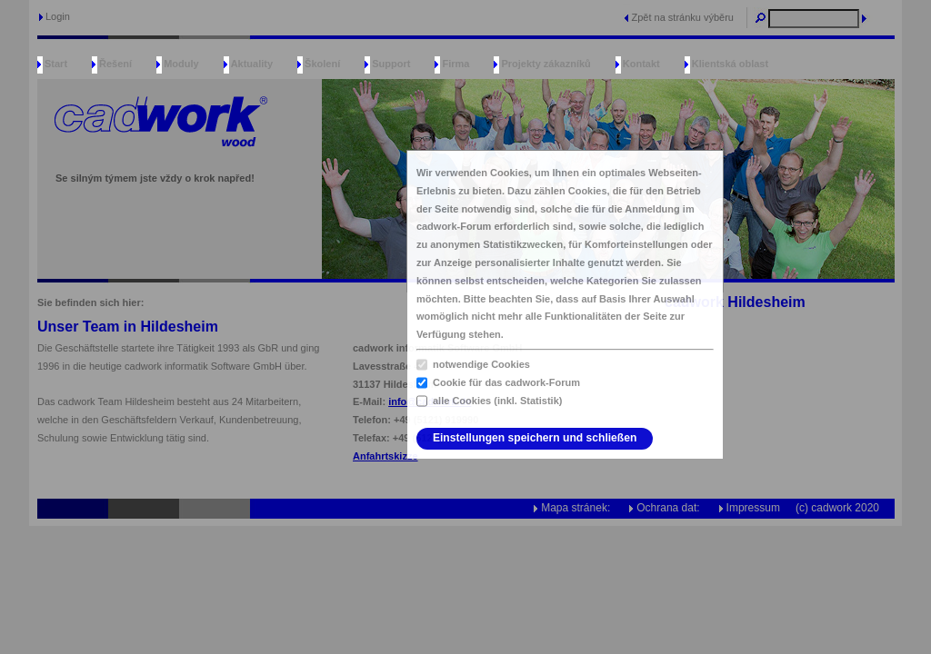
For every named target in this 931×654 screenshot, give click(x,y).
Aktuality (252, 63)
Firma (455, 63)
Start (56, 63)
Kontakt (641, 63)
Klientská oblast (730, 63)
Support (391, 63)
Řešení (115, 63)
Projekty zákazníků (545, 63)
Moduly (181, 63)
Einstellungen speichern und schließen (534, 437)
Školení (322, 63)
